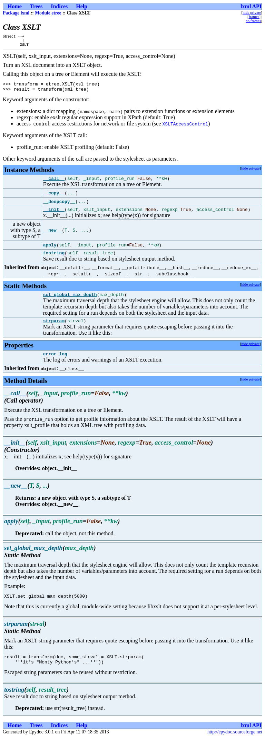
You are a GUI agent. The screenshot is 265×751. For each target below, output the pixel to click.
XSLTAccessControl (185, 128)
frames (254, 16)
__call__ (54, 183)
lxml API (251, 6)
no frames (253, 21)
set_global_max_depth (70, 303)
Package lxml (16, 13)
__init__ (54, 215)
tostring (54, 260)
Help (81, 6)
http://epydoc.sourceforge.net (234, 745)
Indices (59, 6)
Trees (36, 6)
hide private (252, 12)
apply (50, 251)
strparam (54, 330)
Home (15, 6)
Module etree (48, 13)
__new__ (52, 236)
